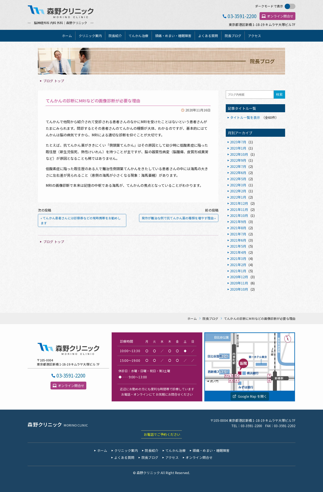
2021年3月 (238, 258)
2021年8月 (238, 227)
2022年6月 (238, 172)
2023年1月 (238, 148)
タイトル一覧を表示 (245, 117)
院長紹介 (115, 35)
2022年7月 (238, 166)
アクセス (254, 35)
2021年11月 (239, 209)
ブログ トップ (53, 80)
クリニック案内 (90, 35)
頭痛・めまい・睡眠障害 (173, 35)
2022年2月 (238, 190)
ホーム (67, 35)
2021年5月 (238, 246)
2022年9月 (238, 160)
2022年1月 (238, 197)
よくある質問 (208, 35)
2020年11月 (239, 282)
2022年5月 (238, 178)
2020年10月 (239, 289)
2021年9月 (238, 221)
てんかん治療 (138, 35)
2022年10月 (239, 154)
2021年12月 (239, 203)
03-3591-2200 (242, 16)
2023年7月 (238, 141)
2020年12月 (239, 276)
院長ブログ (233, 35)
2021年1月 (238, 270)
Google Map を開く (252, 396)
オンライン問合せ (280, 16)
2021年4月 (238, 252)
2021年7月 (238, 233)
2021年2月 (238, 264)
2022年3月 (238, 184)
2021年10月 (239, 215)
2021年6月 (238, 240)
